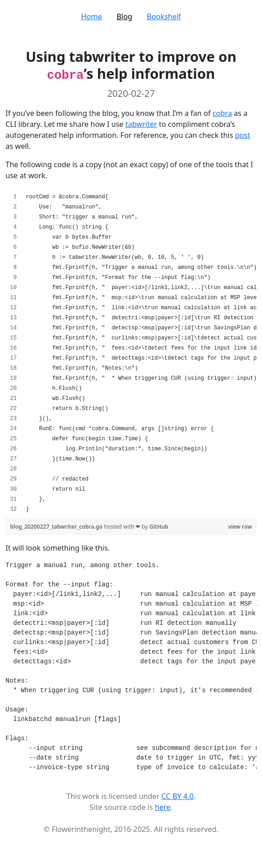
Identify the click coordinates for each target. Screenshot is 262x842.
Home (91, 16)
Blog (124, 16)
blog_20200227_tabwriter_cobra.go (57, 526)
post (242, 135)
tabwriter (141, 124)
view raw (240, 526)
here (162, 807)
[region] (131, 353)
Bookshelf (164, 16)
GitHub (158, 526)
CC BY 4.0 (177, 796)
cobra (222, 113)
